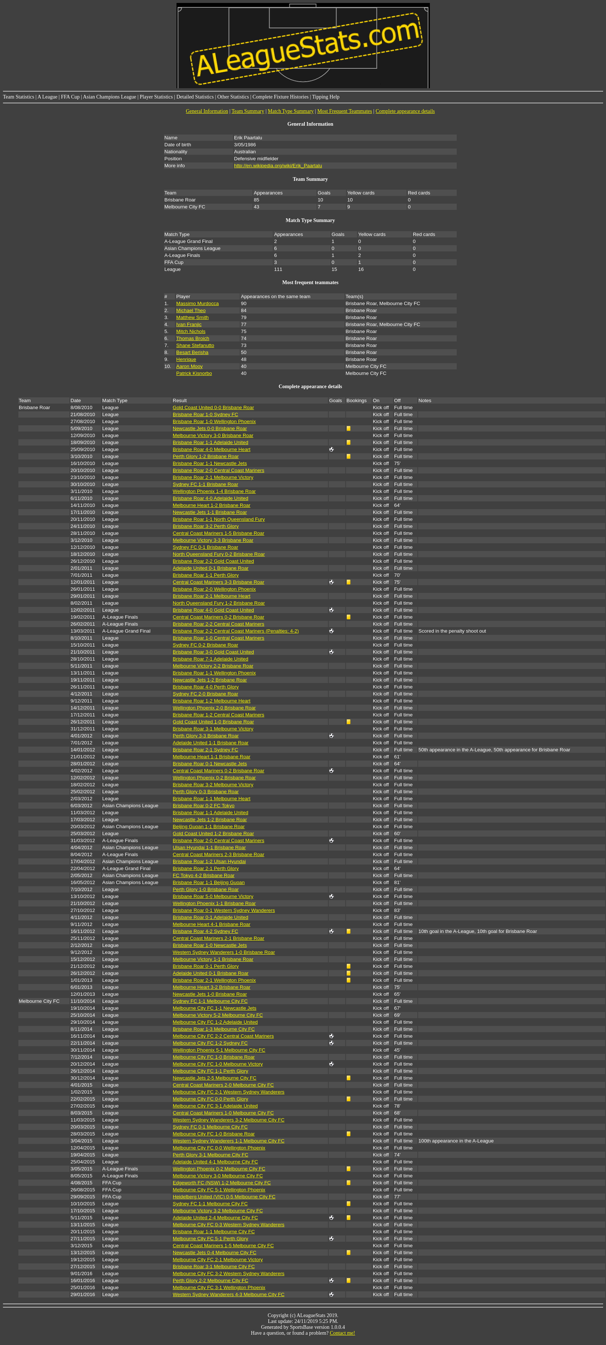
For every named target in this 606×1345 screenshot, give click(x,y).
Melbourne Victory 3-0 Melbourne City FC (218, 1175)
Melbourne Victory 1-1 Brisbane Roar (213, 959)
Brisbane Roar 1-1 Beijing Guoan (209, 882)
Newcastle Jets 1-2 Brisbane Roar (210, 680)
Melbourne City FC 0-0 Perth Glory (210, 1099)
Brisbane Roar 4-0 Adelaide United (210, 498)
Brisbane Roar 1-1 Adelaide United (210, 442)
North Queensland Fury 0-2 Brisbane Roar (219, 554)
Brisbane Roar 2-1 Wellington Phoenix (214, 980)
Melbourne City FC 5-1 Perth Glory (210, 1238)
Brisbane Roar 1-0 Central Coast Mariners (218, 638)
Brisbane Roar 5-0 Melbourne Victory (213, 896)
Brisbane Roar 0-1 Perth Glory (206, 966)
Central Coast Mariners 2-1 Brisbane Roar (218, 938)
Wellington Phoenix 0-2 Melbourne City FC (219, 1168)
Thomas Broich (192, 338)
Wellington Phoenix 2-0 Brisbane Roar (214, 708)
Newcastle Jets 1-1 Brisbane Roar (210, 512)
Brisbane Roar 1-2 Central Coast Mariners (218, 715)
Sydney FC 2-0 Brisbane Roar (205, 694)
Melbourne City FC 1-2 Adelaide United (215, 1022)
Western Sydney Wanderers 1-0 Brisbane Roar (224, 952)
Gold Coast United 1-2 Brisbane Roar (213, 833)
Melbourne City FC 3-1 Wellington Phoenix (219, 1287)
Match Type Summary (291, 111)
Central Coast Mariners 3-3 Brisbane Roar (218, 582)
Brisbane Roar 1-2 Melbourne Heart (211, 701)
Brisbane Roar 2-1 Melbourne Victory (213, 477)
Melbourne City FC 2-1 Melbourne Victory (218, 1259)
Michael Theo (191, 310)
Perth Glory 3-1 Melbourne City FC (210, 1155)
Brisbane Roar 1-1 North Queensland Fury (219, 519)
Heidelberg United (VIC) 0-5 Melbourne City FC (224, 1196)
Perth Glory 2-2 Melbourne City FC (210, 1280)
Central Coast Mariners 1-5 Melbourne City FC (223, 1245)
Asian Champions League (109, 97)
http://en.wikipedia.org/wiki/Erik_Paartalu (278, 165)
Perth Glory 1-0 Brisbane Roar (206, 889)
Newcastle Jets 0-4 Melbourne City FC (214, 1252)
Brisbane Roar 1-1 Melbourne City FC (214, 1231)
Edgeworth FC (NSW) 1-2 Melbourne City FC (222, 1182)
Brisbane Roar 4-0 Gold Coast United (213, 610)
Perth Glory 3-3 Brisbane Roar (206, 735)
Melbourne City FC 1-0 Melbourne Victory (218, 1064)
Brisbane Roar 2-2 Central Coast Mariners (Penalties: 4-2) (236, 631)
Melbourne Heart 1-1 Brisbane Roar (211, 756)
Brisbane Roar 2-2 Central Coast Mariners (218, 624)
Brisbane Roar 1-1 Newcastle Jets (210, 463)
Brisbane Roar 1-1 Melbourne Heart (211, 798)
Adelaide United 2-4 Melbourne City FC (215, 1217)
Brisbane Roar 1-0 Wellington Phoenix (214, 421)
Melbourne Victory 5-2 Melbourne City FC (218, 1015)
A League (47, 97)
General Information (207, 111)
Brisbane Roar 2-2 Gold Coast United (213, 561)
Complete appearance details (405, 111)
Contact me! (342, 1333)
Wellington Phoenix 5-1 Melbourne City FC (219, 1050)
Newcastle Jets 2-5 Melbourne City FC (214, 1078)
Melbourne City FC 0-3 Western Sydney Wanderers (229, 1224)
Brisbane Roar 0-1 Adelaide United (210, 917)
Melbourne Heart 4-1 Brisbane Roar (211, 924)
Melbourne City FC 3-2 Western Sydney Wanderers (229, 1273)
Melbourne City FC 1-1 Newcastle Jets (214, 1008)
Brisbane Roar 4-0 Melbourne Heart (211, 449)
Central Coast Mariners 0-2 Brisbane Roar (218, 617)
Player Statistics (156, 97)
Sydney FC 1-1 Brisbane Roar (205, 484)
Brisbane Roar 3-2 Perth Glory (206, 526)
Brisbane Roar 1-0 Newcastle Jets (210, 945)
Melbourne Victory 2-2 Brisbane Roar (213, 666)
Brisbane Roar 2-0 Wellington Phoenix (214, 589)
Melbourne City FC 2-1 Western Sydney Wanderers (229, 1092)
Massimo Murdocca (197, 303)
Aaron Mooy (189, 366)
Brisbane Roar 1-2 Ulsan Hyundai (209, 861)
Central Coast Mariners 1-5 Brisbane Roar (218, 533)
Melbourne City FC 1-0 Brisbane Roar (214, 1057)
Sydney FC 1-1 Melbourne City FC (210, 1001)
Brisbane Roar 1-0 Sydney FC (205, 414)
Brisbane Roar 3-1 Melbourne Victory (213, 728)
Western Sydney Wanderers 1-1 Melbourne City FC (229, 1141)
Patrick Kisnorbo (194, 373)
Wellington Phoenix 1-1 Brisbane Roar (214, 903)
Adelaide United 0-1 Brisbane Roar (211, 568)
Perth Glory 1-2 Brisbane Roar (206, 456)
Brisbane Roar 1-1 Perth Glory (206, 575)
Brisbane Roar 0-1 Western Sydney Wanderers (224, 910)
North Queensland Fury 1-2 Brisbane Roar (219, 603)
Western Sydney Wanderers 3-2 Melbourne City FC (229, 1120)
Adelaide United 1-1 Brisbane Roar (211, 742)
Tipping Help (326, 97)
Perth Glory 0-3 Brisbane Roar (206, 791)
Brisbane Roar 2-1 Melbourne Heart (211, 596)
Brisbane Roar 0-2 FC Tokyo (204, 805)
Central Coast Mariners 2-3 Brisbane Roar (218, 854)
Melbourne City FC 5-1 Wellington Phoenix (219, 1189)
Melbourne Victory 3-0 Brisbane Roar (213, 435)
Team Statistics (18, 97)
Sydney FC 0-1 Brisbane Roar (205, 547)
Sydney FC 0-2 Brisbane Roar (205, 645)
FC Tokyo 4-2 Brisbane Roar (204, 875)
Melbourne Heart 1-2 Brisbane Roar (211, 505)
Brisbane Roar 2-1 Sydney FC (205, 749)
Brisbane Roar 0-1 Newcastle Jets (210, 763)
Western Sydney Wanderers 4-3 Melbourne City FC (229, 1294)
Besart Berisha (192, 352)
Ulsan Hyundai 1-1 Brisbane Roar (209, 847)
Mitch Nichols (190, 331)
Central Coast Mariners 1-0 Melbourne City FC (223, 1113)
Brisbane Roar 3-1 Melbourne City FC (214, 1266)
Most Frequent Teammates (344, 111)
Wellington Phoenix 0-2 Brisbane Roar (214, 777)
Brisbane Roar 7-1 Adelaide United (210, 659)
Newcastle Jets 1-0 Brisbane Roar (210, 994)
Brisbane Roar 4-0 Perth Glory (206, 687)
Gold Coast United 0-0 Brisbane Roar (213, 407)
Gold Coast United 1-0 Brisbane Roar (213, 722)
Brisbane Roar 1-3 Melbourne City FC (214, 1029)
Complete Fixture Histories (281, 97)
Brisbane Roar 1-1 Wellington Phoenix (214, 673)
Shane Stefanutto (195, 345)
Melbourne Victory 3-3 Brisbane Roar (213, 540)
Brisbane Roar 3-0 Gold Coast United (213, 652)
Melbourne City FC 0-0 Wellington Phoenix (219, 1148)
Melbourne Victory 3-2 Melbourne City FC (218, 1210)
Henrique (186, 359)
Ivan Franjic (189, 324)
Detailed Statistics (195, 97)
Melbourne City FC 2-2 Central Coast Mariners (223, 1036)
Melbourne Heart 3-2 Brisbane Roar (211, 987)
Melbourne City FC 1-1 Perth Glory (210, 1071)
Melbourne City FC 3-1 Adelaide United (215, 1106)
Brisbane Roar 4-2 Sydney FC (205, 931)
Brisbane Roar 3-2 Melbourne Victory (213, 784)
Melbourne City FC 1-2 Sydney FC (210, 1043)
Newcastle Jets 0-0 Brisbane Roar (210, 428)
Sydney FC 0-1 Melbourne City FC (210, 1127)
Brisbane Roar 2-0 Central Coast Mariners (218, 470)
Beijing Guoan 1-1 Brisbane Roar (209, 826)
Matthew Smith (192, 317)
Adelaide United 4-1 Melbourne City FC (215, 1162)
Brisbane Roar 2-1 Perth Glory (206, 868)
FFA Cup (70, 97)
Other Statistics (233, 97)
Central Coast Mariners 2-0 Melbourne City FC (223, 1085)
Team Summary (248, 111)
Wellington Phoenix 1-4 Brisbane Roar (214, 491)
